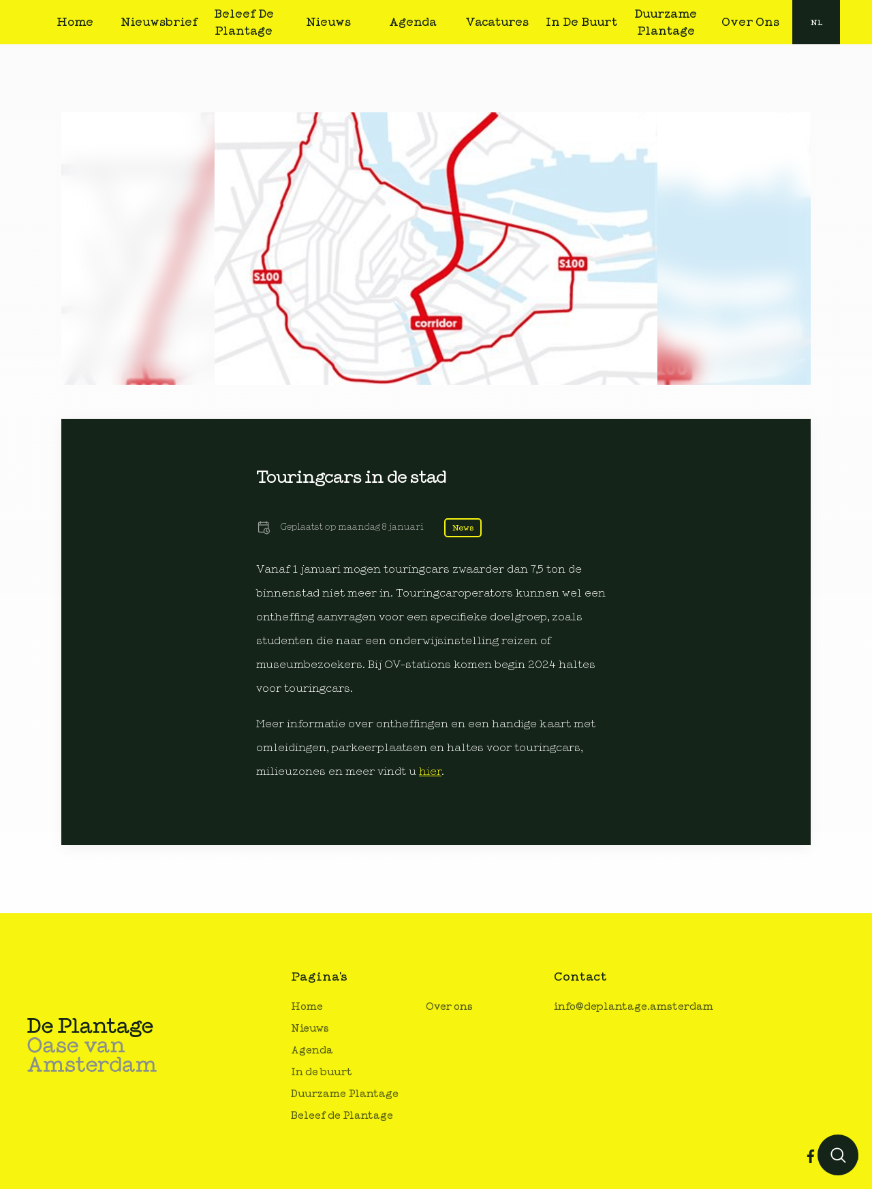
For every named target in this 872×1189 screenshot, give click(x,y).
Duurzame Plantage (345, 1094)
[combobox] (816, 22)
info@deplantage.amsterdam (633, 1007)
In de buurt (321, 1072)
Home (307, 1007)
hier (430, 771)
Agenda (312, 1050)
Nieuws (310, 1029)
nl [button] (816, 22)
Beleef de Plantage (342, 1116)
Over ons (449, 1007)
